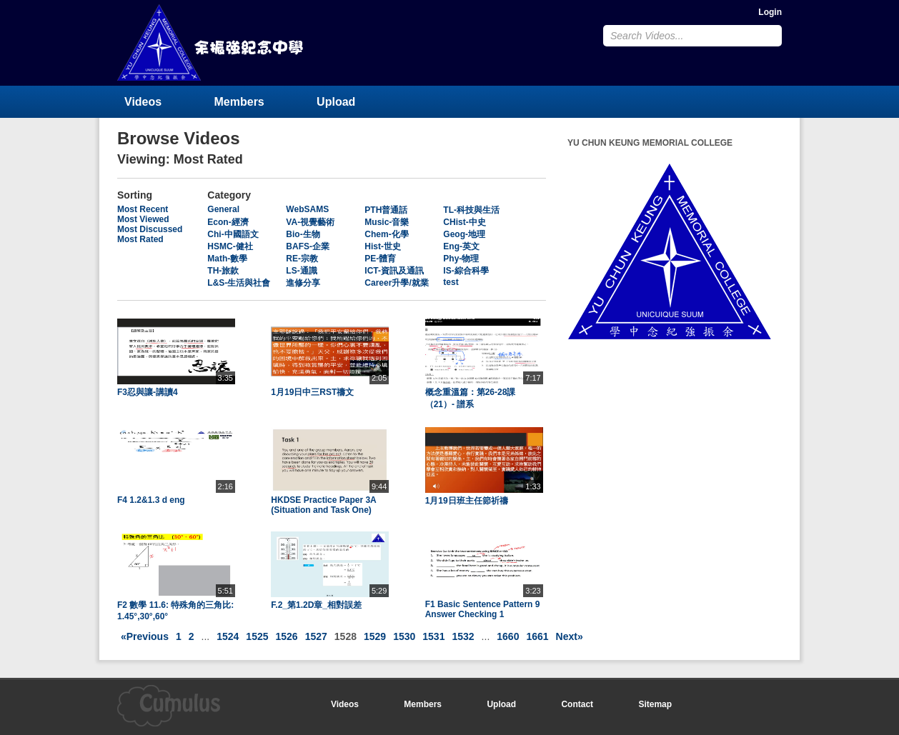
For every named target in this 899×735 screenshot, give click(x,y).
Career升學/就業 (396, 283)
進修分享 (303, 283)
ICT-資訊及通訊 (394, 271)
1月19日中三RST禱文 (312, 392)
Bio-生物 (302, 234)
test (450, 282)
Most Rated (140, 239)
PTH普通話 (385, 210)
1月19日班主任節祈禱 (466, 501)
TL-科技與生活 (471, 210)
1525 (257, 636)
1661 (537, 636)
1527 (316, 636)
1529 (375, 636)
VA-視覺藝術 (310, 222)
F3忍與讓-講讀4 (147, 392)
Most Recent (142, 209)
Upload (336, 102)
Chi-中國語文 (232, 234)
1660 (508, 636)
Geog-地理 (464, 234)
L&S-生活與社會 (238, 283)
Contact (577, 704)
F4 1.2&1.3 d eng (151, 500)
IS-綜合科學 (465, 271)
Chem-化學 (386, 234)
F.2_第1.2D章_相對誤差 (316, 605)
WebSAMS (307, 209)
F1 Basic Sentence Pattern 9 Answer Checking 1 (482, 609)
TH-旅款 (223, 271)
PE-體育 (380, 259)
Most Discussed (149, 229)
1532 (463, 636)
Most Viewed (143, 219)
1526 (287, 636)
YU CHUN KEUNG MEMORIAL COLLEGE (211, 42)
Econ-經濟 (227, 222)
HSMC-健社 (229, 246)
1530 (404, 636)
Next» (569, 636)
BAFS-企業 (307, 246)
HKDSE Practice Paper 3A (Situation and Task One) (323, 505)
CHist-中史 (464, 222)
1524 (228, 636)
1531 (433, 636)
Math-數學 (227, 259)
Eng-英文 (461, 246)
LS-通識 (301, 271)
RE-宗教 (302, 259)
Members (239, 102)
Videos (143, 102)
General (223, 209)
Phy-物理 (461, 259)
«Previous (145, 636)
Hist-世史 (382, 246)
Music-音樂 (386, 222)
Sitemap (655, 704)
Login (770, 12)
